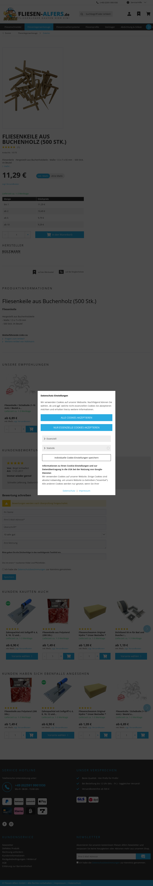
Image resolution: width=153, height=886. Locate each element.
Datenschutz (69, 490)
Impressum (84, 490)
